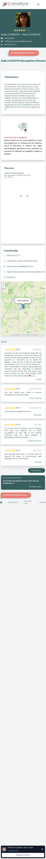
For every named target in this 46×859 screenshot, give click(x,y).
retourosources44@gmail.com (20, 266)
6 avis (28, 30)
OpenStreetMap (26, 334)
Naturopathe (13, 502)
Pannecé (42, 502)
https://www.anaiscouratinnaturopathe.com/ (26, 272)
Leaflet (12, 334)
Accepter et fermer (23, 855)
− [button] (3, 287)
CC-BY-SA (42, 334)
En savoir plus (13, 851)
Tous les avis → (36, 470)
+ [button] (3, 284)
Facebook (11, 277)
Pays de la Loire (28, 502)
